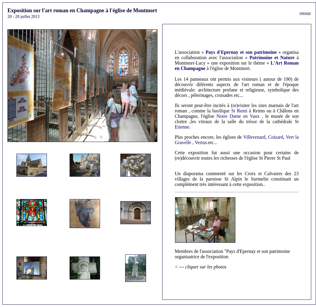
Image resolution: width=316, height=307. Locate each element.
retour (305, 13)
